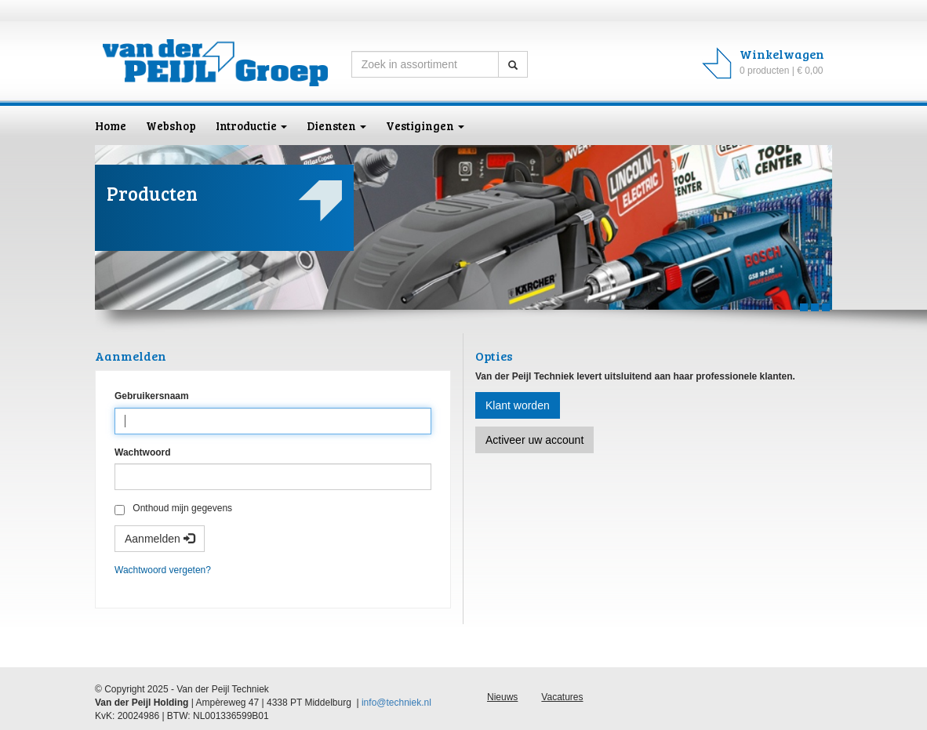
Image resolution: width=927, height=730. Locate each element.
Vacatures (562, 697)
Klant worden (517, 405)
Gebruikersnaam (152, 395)
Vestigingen (425, 125)
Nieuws (502, 697)
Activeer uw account (534, 440)
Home (110, 125)
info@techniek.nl (396, 702)
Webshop (171, 125)
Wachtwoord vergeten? (163, 570)
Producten (152, 193)
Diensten (336, 125)
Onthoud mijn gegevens (173, 509)
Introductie (251, 125)
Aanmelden (159, 538)
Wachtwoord (143, 452)
